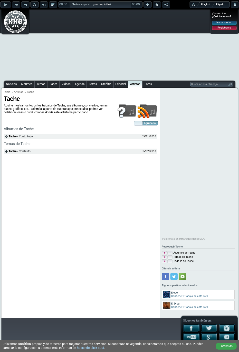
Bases (53, 84)
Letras (93, 84)
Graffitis (106, 84)
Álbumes (26, 84)
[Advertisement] (117, 44)
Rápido (220, 4)
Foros (148, 84)
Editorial (120, 84)
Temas (41, 84)
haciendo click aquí (90, 348)
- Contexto (20, 151)
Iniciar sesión (224, 22)
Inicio (7, 92)
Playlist (205, 4)
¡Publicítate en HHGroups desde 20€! (184, 238)
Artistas (135, 84)
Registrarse (224, 27)
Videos (66, 84)
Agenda (80, 84)
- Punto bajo (21, 136)
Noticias (11, 84)
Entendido (226, 346)
